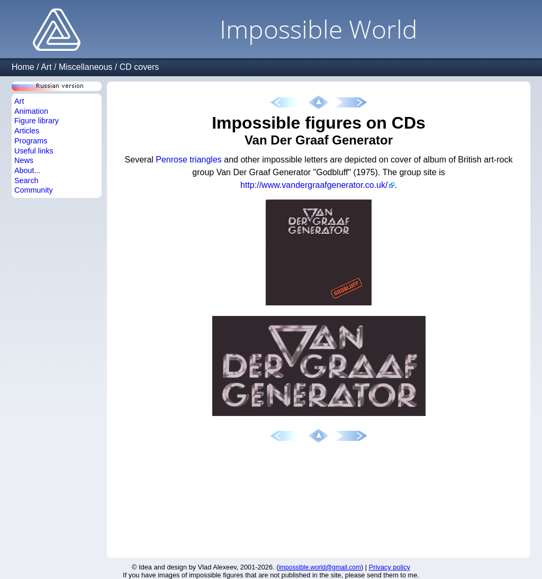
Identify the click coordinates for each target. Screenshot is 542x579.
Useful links (33, 151)
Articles (26, 130)
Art (46, 66)
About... (27, 170)
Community (33, 190)
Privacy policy (389, 567)
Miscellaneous (85, 66)
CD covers (139, 66)
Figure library (36, 120)
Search (26, 180)
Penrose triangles (189, 159)
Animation (31, 111)
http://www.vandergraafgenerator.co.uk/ (313, 184)
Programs (30, 141)
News (23, 160)
